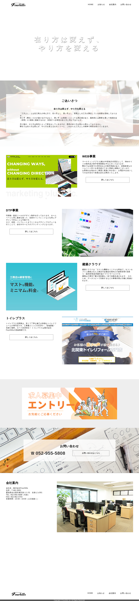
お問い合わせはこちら (91, 453)
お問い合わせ (125, 4)
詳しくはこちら (107, 180)
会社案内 (112, 4)
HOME (90, 4)
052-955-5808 (50, 453)
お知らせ (101, 4)
